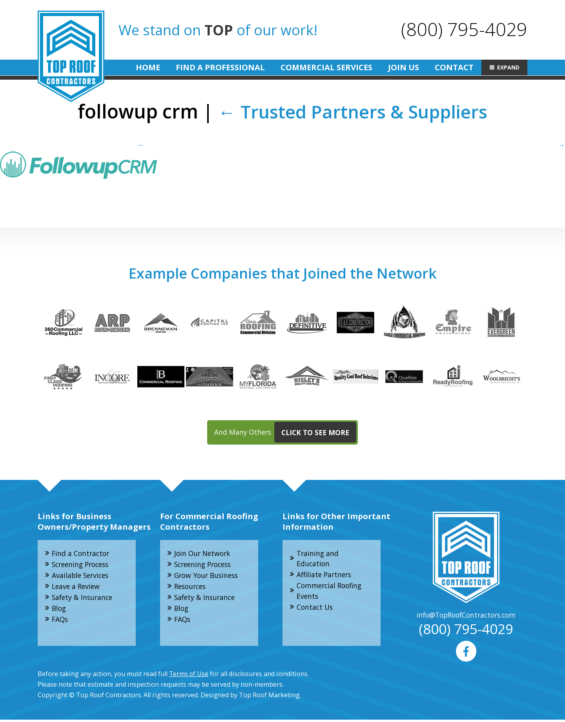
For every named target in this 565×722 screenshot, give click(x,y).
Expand (508, 67)
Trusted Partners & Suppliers (352, 111)
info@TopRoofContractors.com (466, 616)
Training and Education (318, 559)
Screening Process (83, 565)
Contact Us (316, 609)
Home (148, 67)
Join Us (403, 67)
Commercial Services (326, 67)
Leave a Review (77, 588)
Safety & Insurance (83, 599)
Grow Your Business (208, 577)
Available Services (82, 577)
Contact (454, 67)
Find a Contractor (82, 554)
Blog (59, 610)
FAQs (60, 622)
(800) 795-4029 (463, 29)
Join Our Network (204, 554)
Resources (192, 588)
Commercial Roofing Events (331, 593)
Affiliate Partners (325, 576)
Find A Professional (220, 67)
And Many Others (285, 433)
